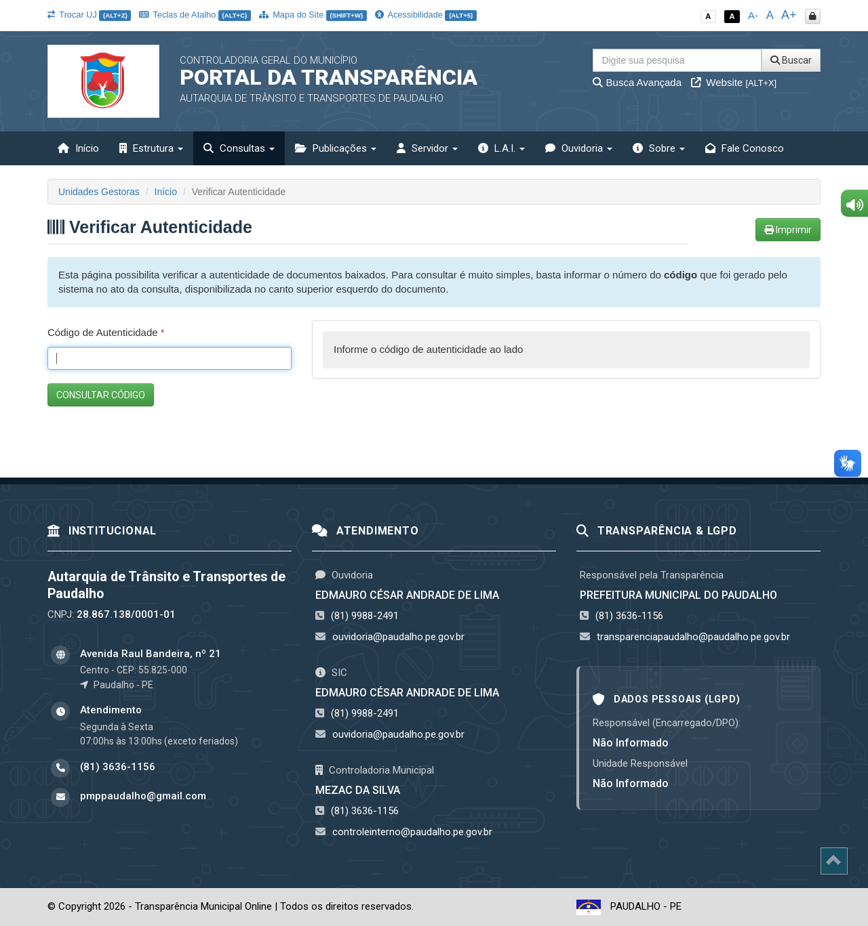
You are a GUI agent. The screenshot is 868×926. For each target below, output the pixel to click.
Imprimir (788, 229)
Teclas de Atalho (195, 14)
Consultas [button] (239, 148)
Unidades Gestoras (99, 191)
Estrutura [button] (151, 148)
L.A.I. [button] (501, 148)
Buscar (791, 60)
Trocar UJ (89, 14)
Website (733, 82)
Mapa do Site (313, 14)
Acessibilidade (426, 14)
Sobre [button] (659, 148)
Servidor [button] (427, 148)
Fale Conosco (744, 148)
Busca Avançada (637, 82)
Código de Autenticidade (106, 332)
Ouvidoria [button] (578, 148)
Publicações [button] (335, 148)
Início (78, 148)
